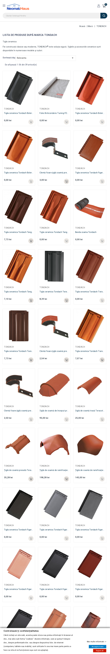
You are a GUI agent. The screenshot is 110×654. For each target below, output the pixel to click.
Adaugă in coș (31, 598)
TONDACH (9, 584)
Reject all (99, 650)
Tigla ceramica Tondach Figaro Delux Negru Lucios (63, 589)
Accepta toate (97, 646)
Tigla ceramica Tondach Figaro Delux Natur (24, 589)
